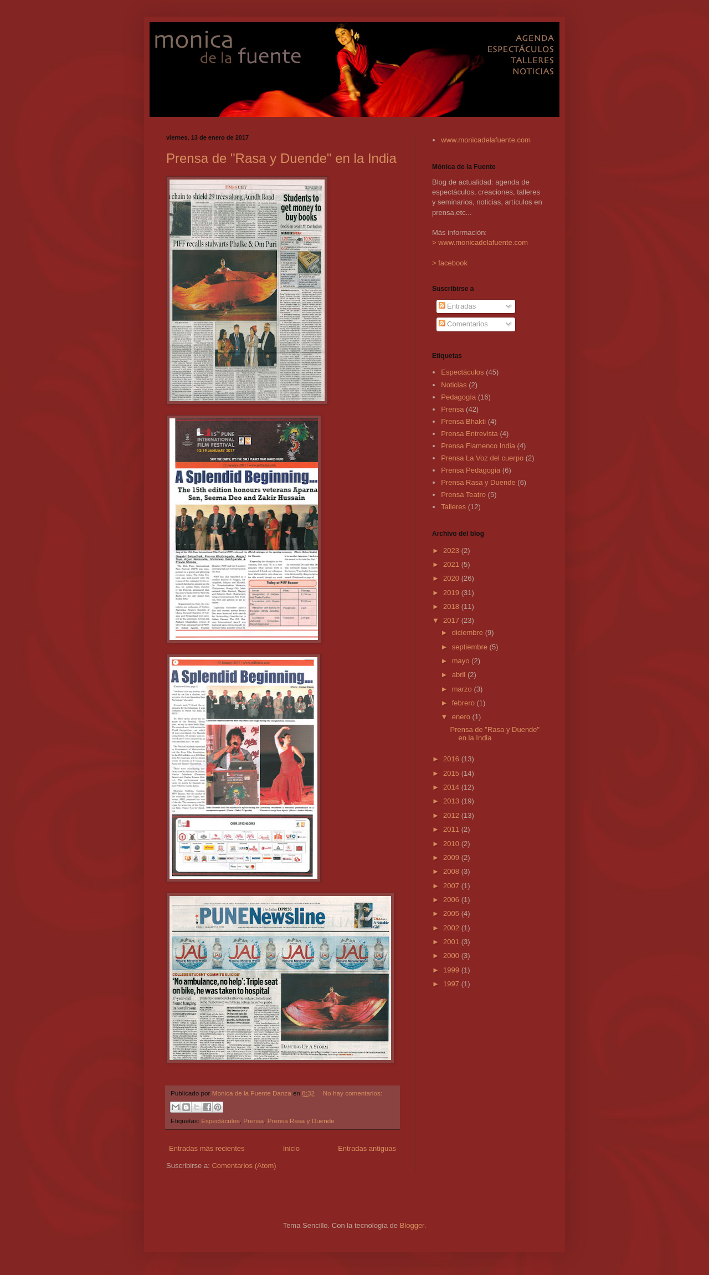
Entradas (457, 306)
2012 (452, 815)
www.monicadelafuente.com (486, 140)
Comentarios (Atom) (244, 1165)
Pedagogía (458, 397)
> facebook (449, 263)
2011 (452, 829)
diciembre (468, 632)
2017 (452, 620)
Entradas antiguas (367, 1148)
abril (459, 674)
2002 (452, 928)
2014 (452, 787)
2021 (452, 564)
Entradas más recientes (207, 1148)
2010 (452, 843)
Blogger (412, 1225)
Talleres (453, 507)
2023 (452, 550)
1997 (452, 984)
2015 (452, 773)
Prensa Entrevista (469, 433)
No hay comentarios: (352, 1093)
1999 (452, 970)
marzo (463, 689)
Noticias (453, 385)
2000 (452, 955)
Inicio (291, 1148)
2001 (452, 942)
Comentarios (463, 324)
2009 (452, 857)
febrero (464, 703)
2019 (452, 592)
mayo (461, 661)
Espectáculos (220, 1120)
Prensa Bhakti (463, 421)
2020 (452, 578)
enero (462, 717)
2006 (452, 899)
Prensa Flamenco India (478, 446)
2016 (452, 759)
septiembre (471, 647)
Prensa (253, 1120)
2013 (452, 801)
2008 (452, 871)
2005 (452, 913)
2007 (452, 886)
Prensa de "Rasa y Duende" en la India (281, 158)
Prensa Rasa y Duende (301, 1120)
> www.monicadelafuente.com (480, 242)
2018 (452, 606)
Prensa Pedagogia (470, 470)
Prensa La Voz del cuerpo (482, 458)
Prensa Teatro (463, 494)
